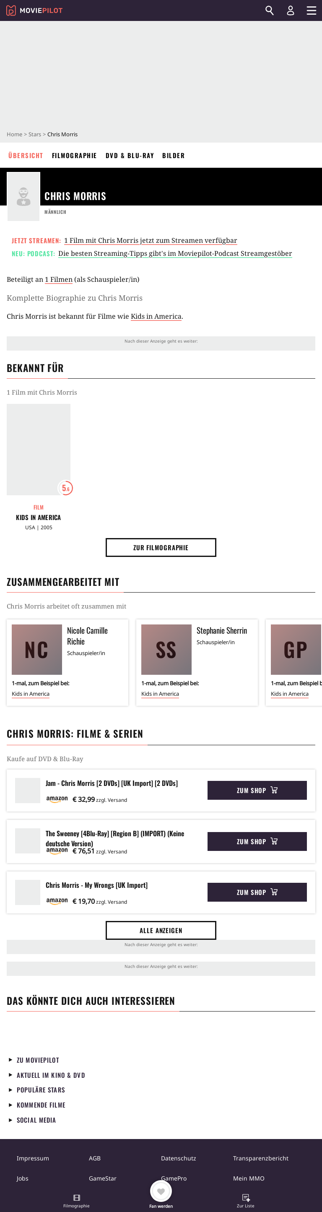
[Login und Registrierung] (290, 10)
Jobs (23, 1178)
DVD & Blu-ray (130, 155)
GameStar (103, 1178)
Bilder (173, 155)
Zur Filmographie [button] (161, 547)
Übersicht (26, 155)
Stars (35, 134)
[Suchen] (269, 10)
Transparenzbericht (260, 1158)
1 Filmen (59, 279)
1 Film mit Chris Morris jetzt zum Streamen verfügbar (150, 240)
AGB (95, 1158)
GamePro (174, 1178)
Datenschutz (178, 1158)
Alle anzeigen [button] (161, 930)
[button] (76, 1202)
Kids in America (156, 316)
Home (14, 134)
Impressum (33, 1158)
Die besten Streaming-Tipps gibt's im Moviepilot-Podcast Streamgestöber (175, 253)
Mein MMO (249, 1178)
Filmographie (74, 155)
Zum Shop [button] (257, 790)
